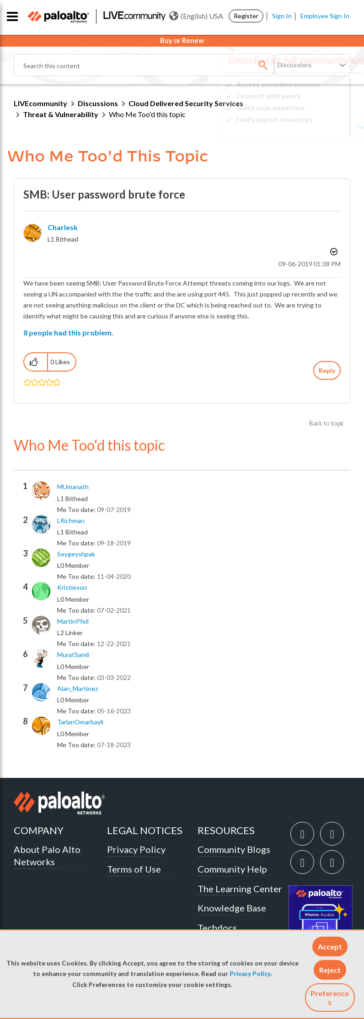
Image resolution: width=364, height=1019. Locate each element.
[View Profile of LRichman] (71, 520)
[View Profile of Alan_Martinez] (77, 688)
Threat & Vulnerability (60, 114)
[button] (330, 946)
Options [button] (333, 252)
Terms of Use (134, 868)
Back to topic (326, 423)
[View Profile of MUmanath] (73, 486)
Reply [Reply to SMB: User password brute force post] (327, 370)
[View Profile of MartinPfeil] (73, 621)
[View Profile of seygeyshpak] (76, 554)
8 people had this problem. (68, 332)
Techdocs (217, 927)
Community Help (232, 868)
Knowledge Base (232, 907)
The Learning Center (240, 888)
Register (246, 16)
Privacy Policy (250, 973)
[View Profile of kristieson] (72, 587)
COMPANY (39, 830)
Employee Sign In (324, 16)
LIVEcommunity (40, 103)
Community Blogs (234, 849)
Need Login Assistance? (309, 127)
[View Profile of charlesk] (63, 227)
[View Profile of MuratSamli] (73, 654)
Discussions (98, 103)
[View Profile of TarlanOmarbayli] (80, 722)
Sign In (282, 16)
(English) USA (196, 16)
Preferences (329, 997)
